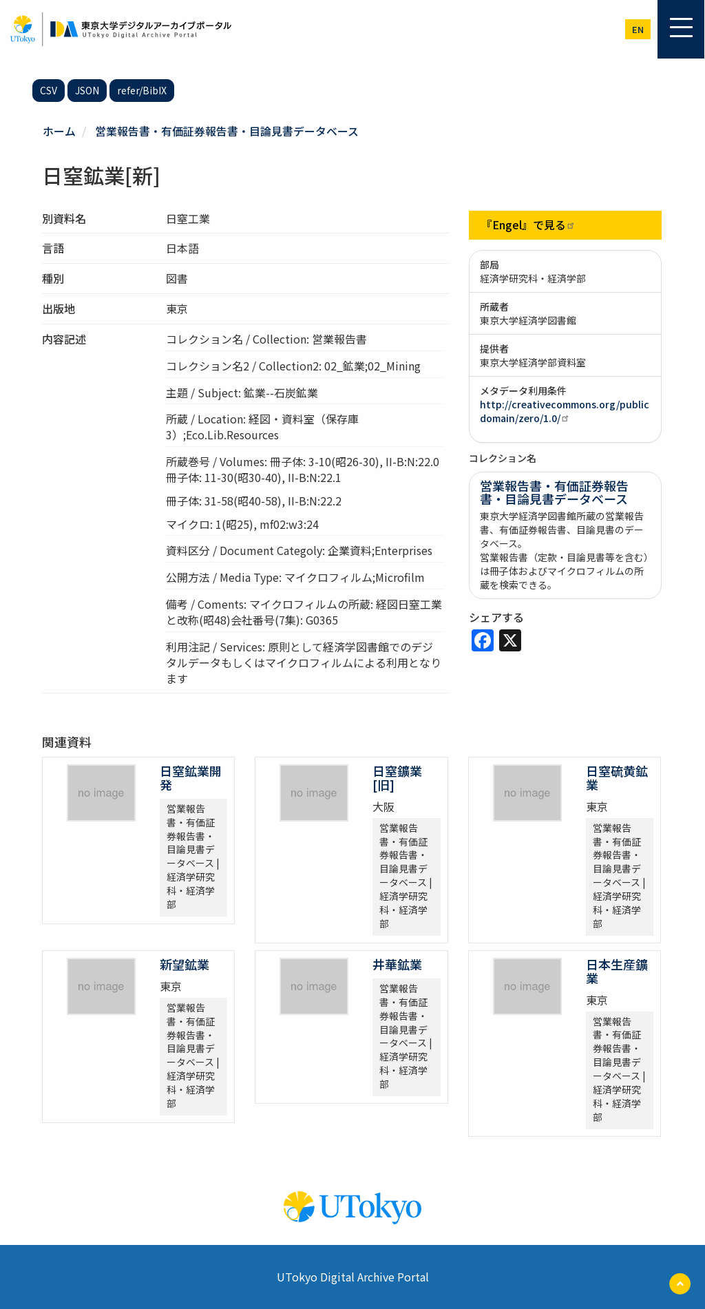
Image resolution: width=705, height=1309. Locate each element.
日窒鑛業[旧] (397, 777)
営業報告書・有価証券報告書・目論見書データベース (227, 131)
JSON (87, 90)
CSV (48, 90)
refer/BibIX (142, 90)
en (638, 29)
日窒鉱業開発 (191, 777)
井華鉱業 (397, 963)
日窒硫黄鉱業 (617, 777)
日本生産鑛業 (617, 970)
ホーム (59, 131)
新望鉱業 (184, 963)
